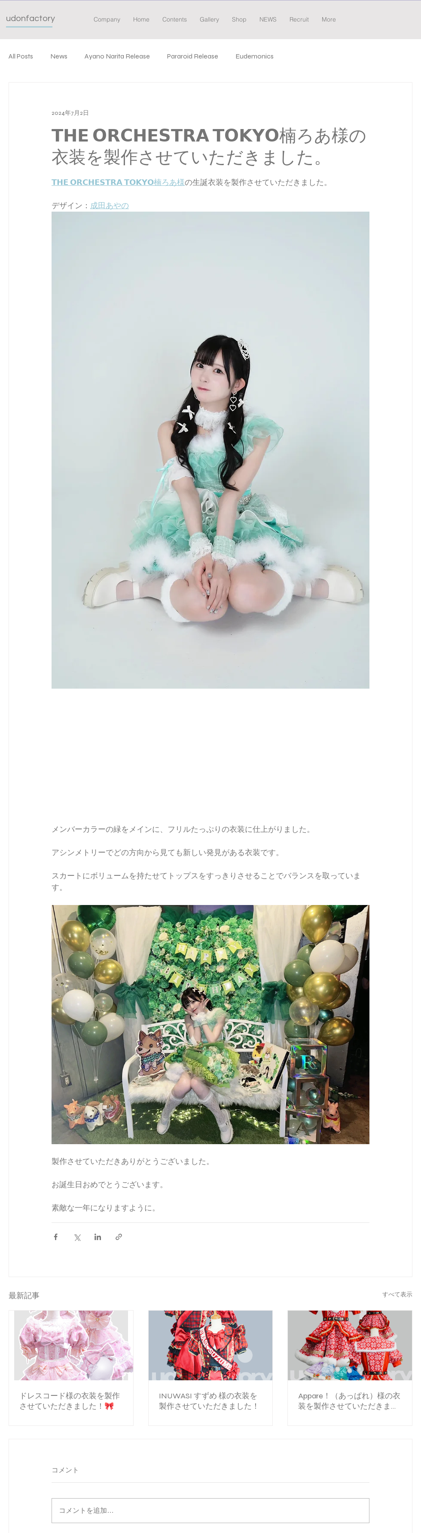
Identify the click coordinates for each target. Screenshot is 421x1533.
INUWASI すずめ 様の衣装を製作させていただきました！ (209, 1401)
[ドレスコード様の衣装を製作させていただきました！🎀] (71, 1345)
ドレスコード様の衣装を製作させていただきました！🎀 (69, 1401)
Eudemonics (254, 56)
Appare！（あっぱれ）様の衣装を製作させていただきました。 (349, 1401)
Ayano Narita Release (117, 56)
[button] (174, 19)
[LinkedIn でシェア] (98, 1237)
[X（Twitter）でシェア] (77, 1237)
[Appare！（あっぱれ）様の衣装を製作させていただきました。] (350, 1345)
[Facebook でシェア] (56, 1237)
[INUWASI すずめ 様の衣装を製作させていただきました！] (211, 1345)
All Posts (21, 56)
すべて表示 (397, 1294)
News (58, 56)
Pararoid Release (192, 56)
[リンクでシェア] (119, 1237)
